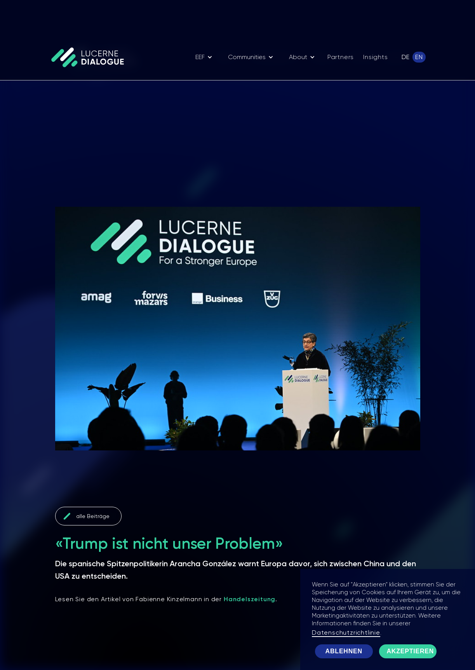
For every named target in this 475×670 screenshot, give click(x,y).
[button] (204, 57)
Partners (340, 57)
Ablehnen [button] (343, 651)
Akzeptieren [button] (410, 651)
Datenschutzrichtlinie (346, 632)
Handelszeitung (249, 599)
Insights (375, 57)
